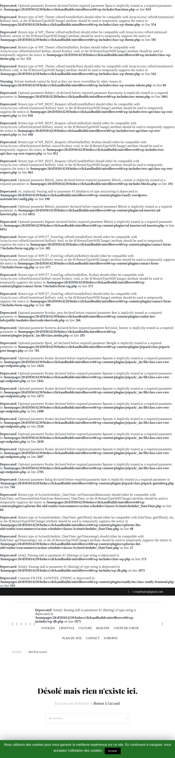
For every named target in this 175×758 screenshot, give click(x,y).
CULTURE (85, 628)
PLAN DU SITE (72, 638)
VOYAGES (48, 628)
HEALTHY (103, 628)
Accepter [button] (112, 751)
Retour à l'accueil (107, 703)
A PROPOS (111, 638)
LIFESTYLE (66, 628)
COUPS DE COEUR (126, 628)
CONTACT (93, 638)
